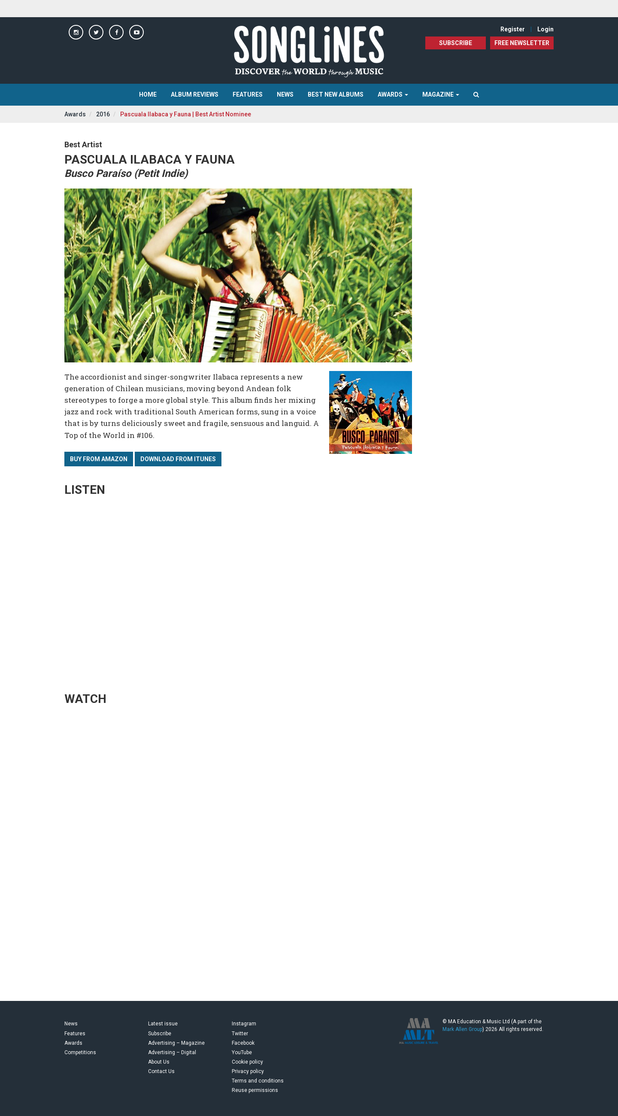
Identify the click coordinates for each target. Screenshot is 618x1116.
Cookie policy (247, 1062)
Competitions (80, 1052)
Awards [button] (393, 94)
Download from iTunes (178, 459)
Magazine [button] (440, 94)
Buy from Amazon (98, 459)
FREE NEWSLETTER (521, 43)
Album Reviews (194, 94)
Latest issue (163, 1024)
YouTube (242, 1052)
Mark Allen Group (462, 1029)
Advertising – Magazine (176, 1043)
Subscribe (455, 43)
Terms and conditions (258, 1081)
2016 (103, 114)
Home (148, 94)
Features (248, 94)
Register (512, 29)
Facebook (243, 1043)
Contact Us (161, 1071)
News (285, 94)
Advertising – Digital (172, 1052)
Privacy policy (248, 1071)
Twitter (240, 1034)
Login (545, 29)
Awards (75, 114)
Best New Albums (336, 94)
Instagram (244, 1024)
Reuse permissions (255, 1090)
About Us (159, 1062)
